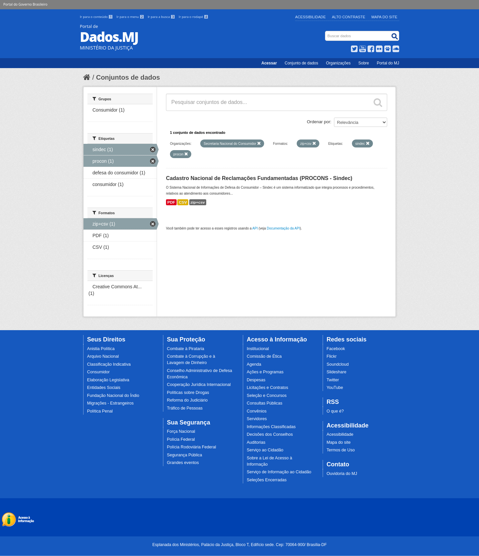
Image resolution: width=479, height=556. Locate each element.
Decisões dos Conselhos (270, 434)
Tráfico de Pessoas (185, 408)
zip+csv (198, 202)
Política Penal (100, 411)
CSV (183, 202)
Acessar (269, 63)
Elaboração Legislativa (108, 380)
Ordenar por (318, 121)
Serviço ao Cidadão (265, 450)
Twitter (333, 380)
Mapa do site (339, 442)
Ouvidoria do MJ (342, 473)
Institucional (258, 348)
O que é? (335, 411)
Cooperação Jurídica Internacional (199, 384)
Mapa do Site (385, 17)
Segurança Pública (184, 455)
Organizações (338, 63)
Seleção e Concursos (267, 395)
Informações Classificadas (271, 426)
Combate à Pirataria (185, 348)
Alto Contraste (348, 17)
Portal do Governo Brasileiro (25, 4)
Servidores (257, 419)
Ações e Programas (265, 372)
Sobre (363, 63)
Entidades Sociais (103, 387)
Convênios (257, 411)
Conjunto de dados (301, 63)
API (255, 228)
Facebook (336, 348)
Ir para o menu (130, 17)
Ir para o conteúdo (97, 17)
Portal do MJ (388, 63)
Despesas (256, 380)
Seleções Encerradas (267, 480)
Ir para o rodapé (193, 17)
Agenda (254, 364)
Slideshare (337, 372)
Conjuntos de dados (128, 77)
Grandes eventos (183, 462)
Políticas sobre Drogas (188, 392)
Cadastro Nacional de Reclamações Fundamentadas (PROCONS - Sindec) (259, 178)
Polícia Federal (181, 439)
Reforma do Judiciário (187, 400)
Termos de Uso (341, 450)
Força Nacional (181, 431)
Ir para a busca (162, 17)
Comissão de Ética (264, 356)
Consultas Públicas (264, 403)
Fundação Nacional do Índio (113, 395)
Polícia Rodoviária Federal (191, 447)
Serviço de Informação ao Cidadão (279, 472)
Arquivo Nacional (103, 356)
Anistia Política (101, 348)
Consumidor (98, 372)
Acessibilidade (310, 17)
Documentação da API (283, 228)
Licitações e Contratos (267, 387)
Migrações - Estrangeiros (110, 403)
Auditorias (256, 442)
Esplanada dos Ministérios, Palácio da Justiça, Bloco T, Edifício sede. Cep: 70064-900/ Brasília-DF (239, 544)
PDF (171, 202)
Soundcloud (338, 364)
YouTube (335, 387)
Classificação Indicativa (109, 364)
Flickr (332, 356)
